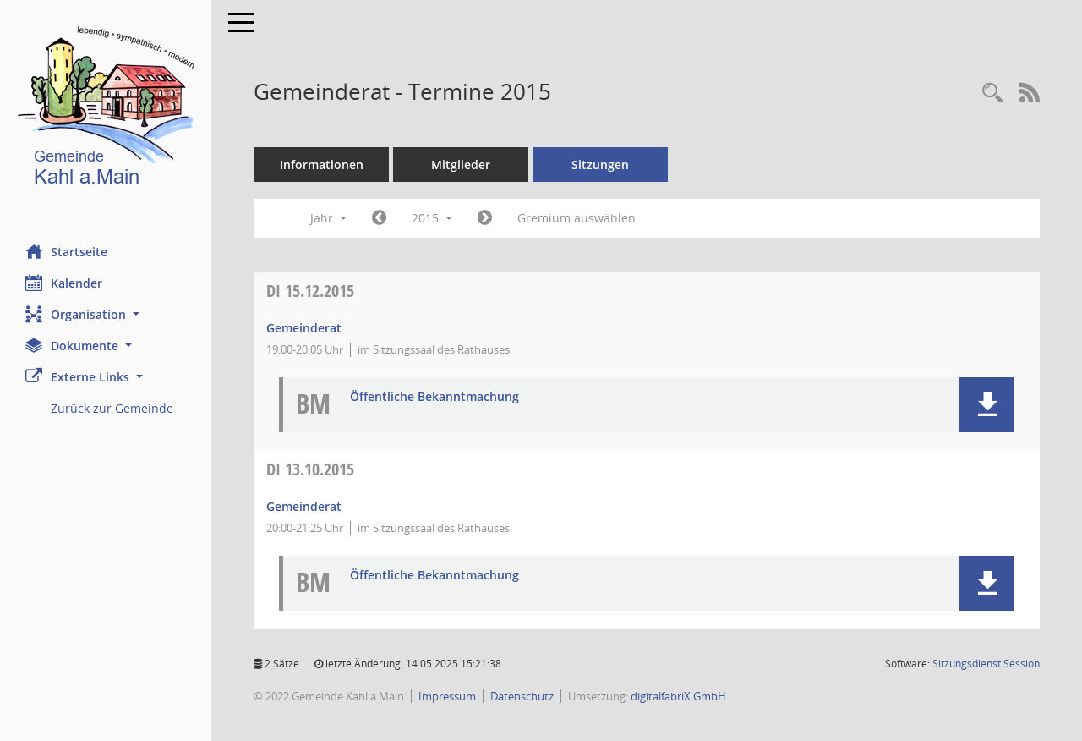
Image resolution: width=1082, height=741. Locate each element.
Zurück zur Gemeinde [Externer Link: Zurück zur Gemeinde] (112, 408)
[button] (105, 314)
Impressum (447, 696)
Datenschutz (522, 696)
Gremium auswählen (576, 218)
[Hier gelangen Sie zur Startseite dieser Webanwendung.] (105, 109)
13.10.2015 (310, 469)
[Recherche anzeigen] (992, 93)
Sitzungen (600, 164)
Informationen (321, 164)
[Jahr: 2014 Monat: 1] (379, 218)
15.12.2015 (310, 290)
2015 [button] (432, 218)
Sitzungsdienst (986, 663)
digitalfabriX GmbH (678, 696)
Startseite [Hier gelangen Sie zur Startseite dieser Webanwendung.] (66, 251)
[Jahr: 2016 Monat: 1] (485, 218)
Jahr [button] (328, 218)
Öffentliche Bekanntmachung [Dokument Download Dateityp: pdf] (434, 397)
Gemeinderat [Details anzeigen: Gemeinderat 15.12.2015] (304, 328)
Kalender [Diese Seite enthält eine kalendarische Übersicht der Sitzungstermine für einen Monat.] (63, 282)
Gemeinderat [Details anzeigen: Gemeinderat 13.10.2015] (304, 506)
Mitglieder (460, 164)
